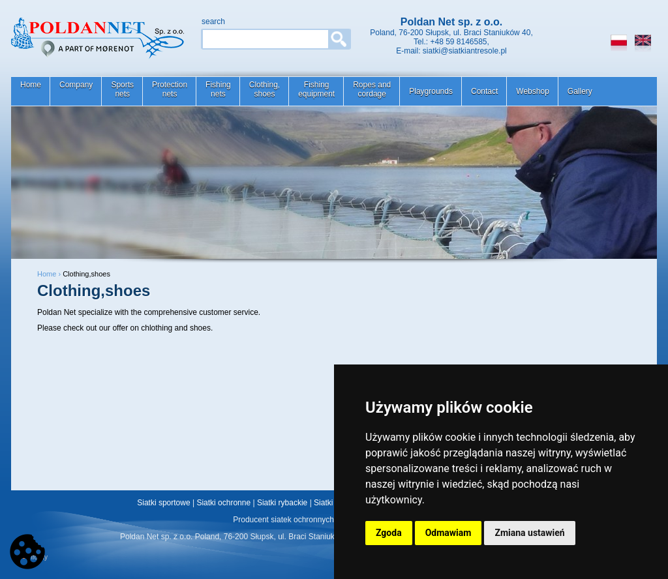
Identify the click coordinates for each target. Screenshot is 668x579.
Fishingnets (218, 89)
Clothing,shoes (264, 89)
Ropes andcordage (372, 89)
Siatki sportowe (163, 502)
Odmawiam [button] (448, 532)
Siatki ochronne (223, 502)
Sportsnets (122, 89)
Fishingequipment (316, 89)
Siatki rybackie (282, 502)
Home (30, 84)
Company (76, 84)
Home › (50, 274)
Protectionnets (169, 89)
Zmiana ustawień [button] (529, 532)
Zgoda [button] (389, 532)
